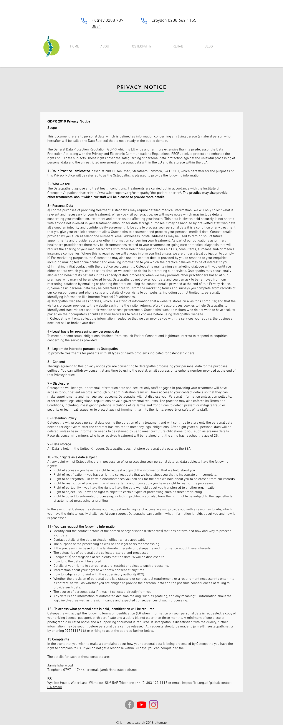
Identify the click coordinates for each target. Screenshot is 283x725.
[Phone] (84, 20)
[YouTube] (141, 704)
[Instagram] (153, 704)
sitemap (161, 723)
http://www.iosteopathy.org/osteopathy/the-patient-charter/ (135, 193)
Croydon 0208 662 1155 (174, 20)
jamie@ (198, 626)
